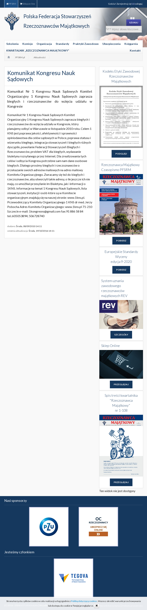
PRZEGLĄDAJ (121, 384)
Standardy (62, 43)
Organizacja (44, 43)
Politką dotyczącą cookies (84, 601)
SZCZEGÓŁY (121, 334)
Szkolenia (12, 43)
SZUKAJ (133, 22)
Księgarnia (131, 43)
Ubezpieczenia (111, 43)
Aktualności (40, 57)
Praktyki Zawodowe (86, 43)
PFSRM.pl (20, 57)
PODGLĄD (121, 153)
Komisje (27, 43)
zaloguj (139, 3)
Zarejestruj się (124, 3)
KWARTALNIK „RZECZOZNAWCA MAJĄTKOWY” (37, 50)
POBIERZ (121, 240)
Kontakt (135, 50)
